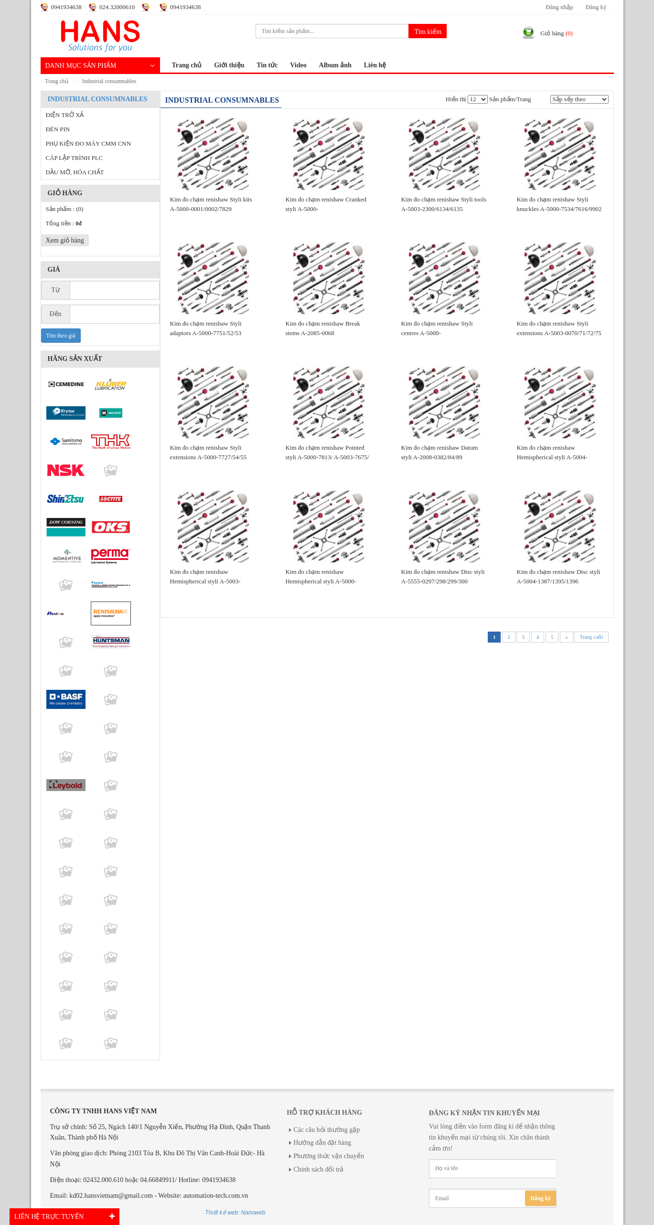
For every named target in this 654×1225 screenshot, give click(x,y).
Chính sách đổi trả (318, 1169)
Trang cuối (591, 637)
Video (298, 65)
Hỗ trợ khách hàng (324, 1112)
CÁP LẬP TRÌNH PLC (74, 158)
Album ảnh (335, 65)
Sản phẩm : (65, 209)
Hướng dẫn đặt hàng (322, 1142)
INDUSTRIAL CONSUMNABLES (109, 81)
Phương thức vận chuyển (328, 1156)
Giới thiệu (229, 65)
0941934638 (66, 7)
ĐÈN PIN (58, 129)
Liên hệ (375, 65)
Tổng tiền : (64, 223)
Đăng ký (595, 7)
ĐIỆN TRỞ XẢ (65, 115)
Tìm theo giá (60, 335)
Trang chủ (187, 65)
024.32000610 (117, 7)
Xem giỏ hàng (65, 240)
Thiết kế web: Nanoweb (235, 1212)
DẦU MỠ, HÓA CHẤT (75, 172)
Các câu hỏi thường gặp (326, 1129)
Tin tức (267, 65)
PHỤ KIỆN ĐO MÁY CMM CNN (88, 143)
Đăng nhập (559, 7)
